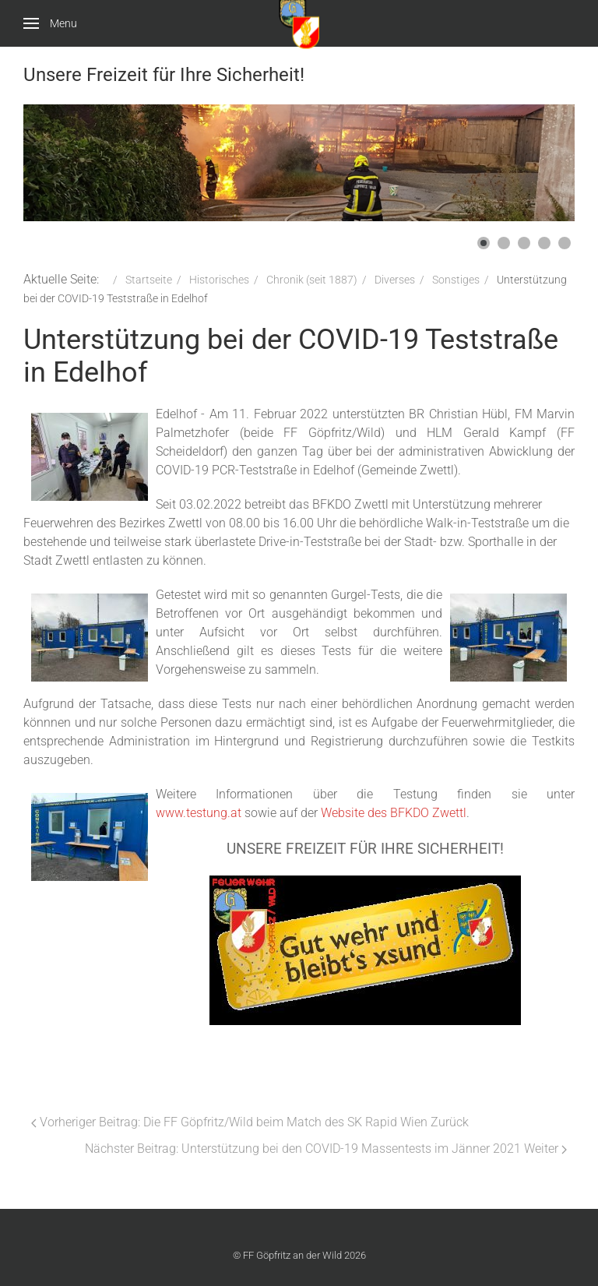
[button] (483, 243)
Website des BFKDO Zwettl (393, 812)
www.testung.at (198, 812)
